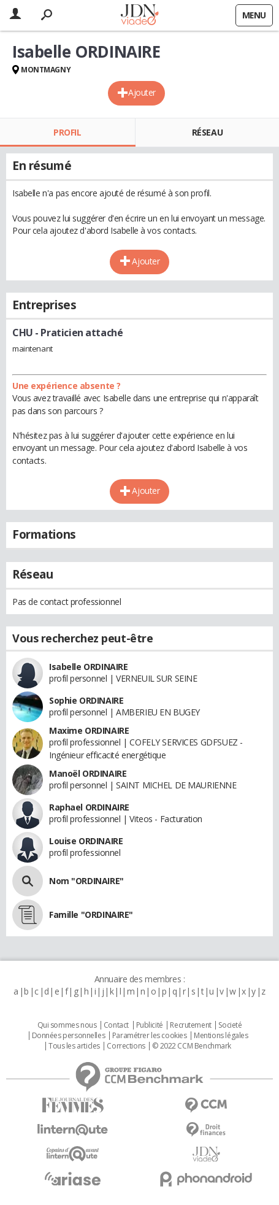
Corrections (126, 1046)
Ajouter (142, 92)
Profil (67, 132)
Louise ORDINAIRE (86, 841)
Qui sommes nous (67, 1025)
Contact (116, 1025)
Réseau (207, 132)
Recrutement (190, 1025)
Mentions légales (221, 1035)
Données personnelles (68, 1035)
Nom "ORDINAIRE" (86, 881)
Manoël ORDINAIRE (87, 773)
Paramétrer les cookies (149, 1035)
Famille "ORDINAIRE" (91, 914)
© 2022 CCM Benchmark (191, 1046)
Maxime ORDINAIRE (89, 730)
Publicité (149, 1025)
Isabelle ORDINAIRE (88, 666)
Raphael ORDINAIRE (89, 807)
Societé (230, 1025)
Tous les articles (74, 1046)
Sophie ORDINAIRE (86, 700)
